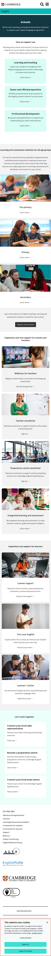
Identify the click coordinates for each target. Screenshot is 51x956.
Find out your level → (25, 647)
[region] (25, 937)
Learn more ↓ (25, 77)
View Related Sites (24, 911)
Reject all (25, 944)
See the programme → (25, 386)
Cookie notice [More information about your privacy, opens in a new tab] (37, 933)
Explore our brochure (25, 324)
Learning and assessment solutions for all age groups (25, 150)
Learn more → (25, 101)
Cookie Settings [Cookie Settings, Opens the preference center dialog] (25, 938)
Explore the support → (25, 596)
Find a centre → (13, 791)
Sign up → (25, 434)
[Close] (47, 922)
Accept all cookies (25, 951)
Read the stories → (25, 698)
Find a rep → (12, 740)
